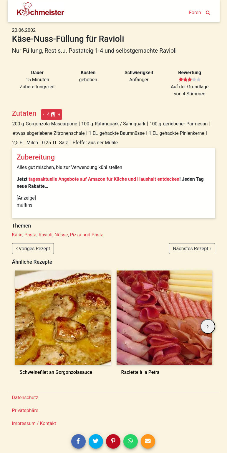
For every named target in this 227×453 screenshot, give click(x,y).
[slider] (190, 79)
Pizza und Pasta (87, 235)
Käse (17, 235)
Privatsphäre (25, 410)
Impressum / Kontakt (34, 423)
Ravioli (45, 235)
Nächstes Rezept (192, 248)
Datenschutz (25, 397)
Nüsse (61, 235)
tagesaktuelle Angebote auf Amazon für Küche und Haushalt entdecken (104, 179)
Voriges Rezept (33, 248)
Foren (195, 12)
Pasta (30, 235)
